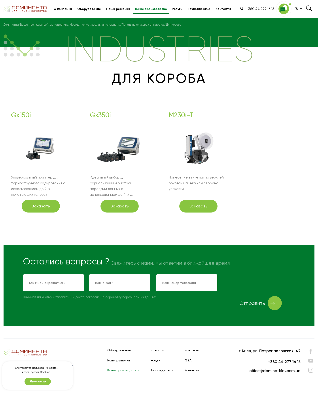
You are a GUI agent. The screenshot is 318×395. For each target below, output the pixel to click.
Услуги (177, 9)
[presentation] (256, 283)
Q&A (188, 360)
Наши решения (118, 9)
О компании (63, 9)
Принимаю (37, 381)
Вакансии (192, 370)
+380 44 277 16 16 (284, 361)
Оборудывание (119, 350)
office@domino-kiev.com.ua (275, 370)
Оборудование (89, 9)
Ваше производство (151, 9)
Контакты (223, 9)
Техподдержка (199, 9)
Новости (157, 350)
